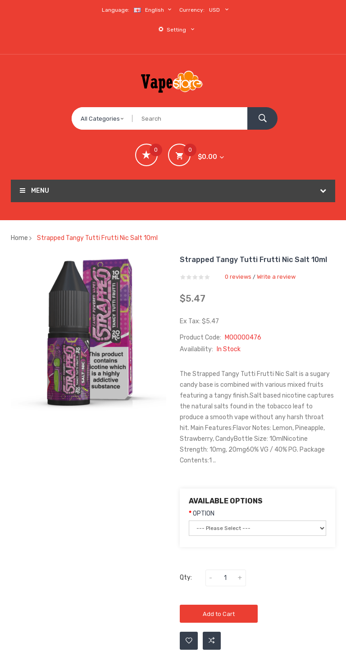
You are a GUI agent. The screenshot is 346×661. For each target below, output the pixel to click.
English (153, 9)
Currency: (192, 10)
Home (19, 238)
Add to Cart (219, 614)
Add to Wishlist (189, 641)
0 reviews (238, 276)
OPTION (203, 513)
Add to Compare (212, 641)
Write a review (276, 276)
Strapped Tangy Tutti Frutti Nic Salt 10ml (97, 238)
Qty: (186, 577)
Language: (115, 10)
